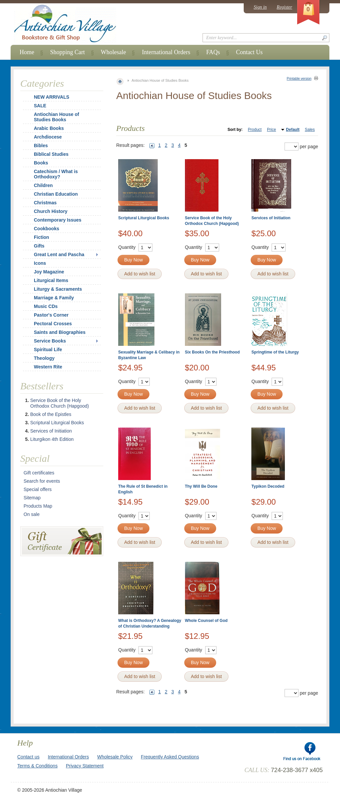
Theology (44, 358)
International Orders (166, 52)
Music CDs (46, 306)
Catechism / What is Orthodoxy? (56, 174)
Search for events (42, 481)
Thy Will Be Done (201, 486)
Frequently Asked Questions (170, 756)
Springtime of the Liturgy (275, 352)
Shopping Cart (67, 52)
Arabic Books (49, 128)
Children (43, 185)
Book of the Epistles (50, 414)
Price (271, 129)
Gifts (39, 246)
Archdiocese (48, 137)
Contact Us (249, 52)
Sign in (260, 7)
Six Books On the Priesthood (212, 352)
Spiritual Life (48, 349)
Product (255, 129)
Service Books (50, 341)
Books (41, 162)
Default (292, 129)
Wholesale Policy (115, 756)
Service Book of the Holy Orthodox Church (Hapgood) (59, 403)
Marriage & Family (54, 297)
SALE (40, 105)
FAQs (213, 52)
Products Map (38, 506)
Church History (50, 211)
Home (27, 52)
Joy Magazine (49, 271)
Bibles (41, 145)
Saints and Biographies (60, 332)
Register (284, 7)
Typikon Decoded (267, 486)
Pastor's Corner (51, 315)
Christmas (40, 202)
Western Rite (48, 366)
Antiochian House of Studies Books (56, 117)
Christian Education (56, 194)
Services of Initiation (270, 218)
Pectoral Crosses (53, 323)
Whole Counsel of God (206, 620)
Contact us (28, 756)
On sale (32, 514)
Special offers (38, 489)
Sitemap (32, 497)
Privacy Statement (85, 765)
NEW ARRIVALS (51, 97)
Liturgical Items (51, 280)
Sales (310, 129)
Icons (40, 263)
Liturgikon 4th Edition (52, 439)
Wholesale (113, 52)
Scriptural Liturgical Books (143, 218)
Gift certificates (39, 472)
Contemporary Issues (57, 220)
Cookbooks (46, 228)
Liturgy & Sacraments (58, 289)
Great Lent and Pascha (59, 254)
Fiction (41, 237)
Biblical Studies (51, 154)
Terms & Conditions (37, 765)
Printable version (299, 78)
